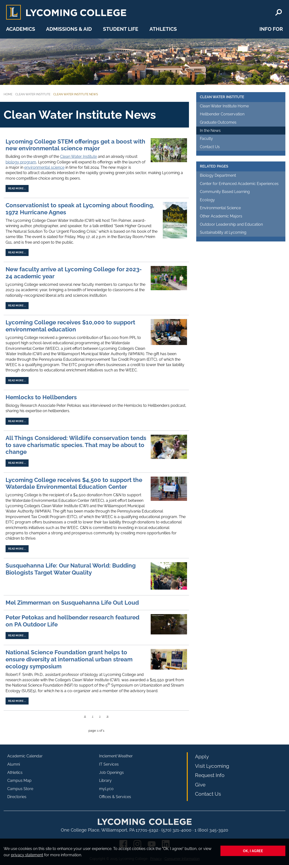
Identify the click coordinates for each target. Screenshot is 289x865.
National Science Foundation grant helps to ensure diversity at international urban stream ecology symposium (69, 659)
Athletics (163, 29)
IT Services (109, 764)
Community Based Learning (225, 191)
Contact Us (210, 146)
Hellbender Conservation (222, 114)
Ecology (207, 200)
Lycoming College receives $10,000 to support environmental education (70, 326)
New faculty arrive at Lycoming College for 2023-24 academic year (74, 273)
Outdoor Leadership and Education (231, 224)
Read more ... (17, 188)
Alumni (13, 764)
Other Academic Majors (221, 216)
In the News (210, 130)
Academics (20, 29)
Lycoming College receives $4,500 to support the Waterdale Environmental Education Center (74, 483)
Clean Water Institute (32, 94)
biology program (21, 162)
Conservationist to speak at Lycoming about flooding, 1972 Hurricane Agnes (80, 209)
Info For (271, 29)
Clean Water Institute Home (224, 106)
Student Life (120, 29)
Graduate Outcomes (218, 122)
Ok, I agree (253, 851)
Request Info (210, 775)
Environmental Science (220, 208)
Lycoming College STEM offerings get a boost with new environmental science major (75, 145)
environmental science (44, 167)
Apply (202, 756)
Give (200, 785)
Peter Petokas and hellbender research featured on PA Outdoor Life (72, 621)
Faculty (206, 138)
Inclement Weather (116, 756)
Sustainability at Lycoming (223, 232)
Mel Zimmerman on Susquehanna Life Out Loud (72, 602)
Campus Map (19, 780)
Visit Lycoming (212, 766)
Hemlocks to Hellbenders (41, 397)
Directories (16, 796)
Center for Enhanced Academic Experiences (239, 183)
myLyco (106, 788)
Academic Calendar (25, 756)
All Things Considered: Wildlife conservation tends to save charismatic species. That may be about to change (76, 445)
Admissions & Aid (69, 29)
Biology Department (218, 175)
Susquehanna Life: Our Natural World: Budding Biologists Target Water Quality (71, 569)
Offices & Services (115, 796)
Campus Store (20, 788)
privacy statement (27, 855)
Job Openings (111, 772)
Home (8, 94)
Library (105, 780)
